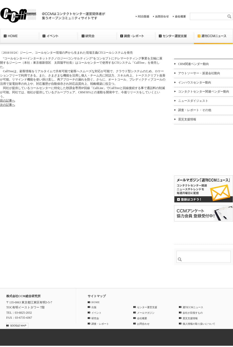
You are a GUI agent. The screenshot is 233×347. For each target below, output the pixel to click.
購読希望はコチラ (190, 162)
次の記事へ (7, 105)
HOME (19, 39)
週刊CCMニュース (213, 39)
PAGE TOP (226, 280)
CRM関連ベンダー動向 (193, 64)
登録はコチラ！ (203, 189)
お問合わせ (161, 16)
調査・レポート (135, 39)
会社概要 (179, 16)
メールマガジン (146, 312)
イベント (58, 39)
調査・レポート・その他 (194, 110)
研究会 (97, 39)
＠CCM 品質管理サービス (203, 232)
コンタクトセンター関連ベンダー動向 (203, 91)
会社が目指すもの (193, 312)
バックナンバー (190, 166)
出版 (93, 307)
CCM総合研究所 (18, 15)
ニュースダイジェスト (193, 101)
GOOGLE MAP (17, 325)
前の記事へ (7, 100)
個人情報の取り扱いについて (199, 323)
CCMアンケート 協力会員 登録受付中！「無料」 (203, 213)
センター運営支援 (174, 39)
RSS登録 (142, 16)
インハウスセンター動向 (194, 82)
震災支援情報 (187, 119)
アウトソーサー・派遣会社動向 (199, 73)
